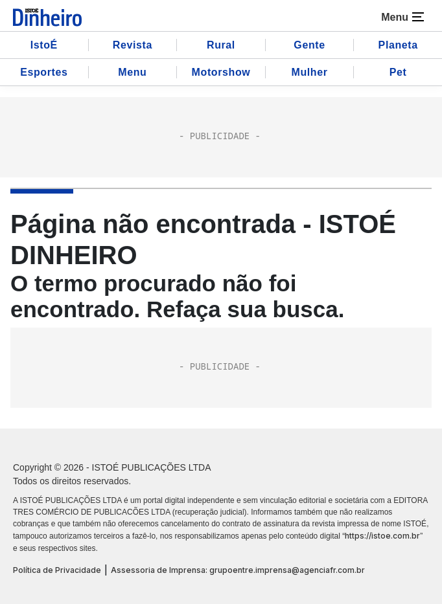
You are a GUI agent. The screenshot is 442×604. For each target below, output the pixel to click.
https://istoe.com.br (382, 536)
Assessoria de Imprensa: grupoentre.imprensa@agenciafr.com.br (238, 570)
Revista (132, 44)
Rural (221, 44)
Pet (398, 72)
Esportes (43, 72)
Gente (309, 44)
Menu (132, 72)
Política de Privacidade (57, 570)
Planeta (398, 44)
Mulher (310, 72)
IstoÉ (44, 44)
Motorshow (221, 72)
